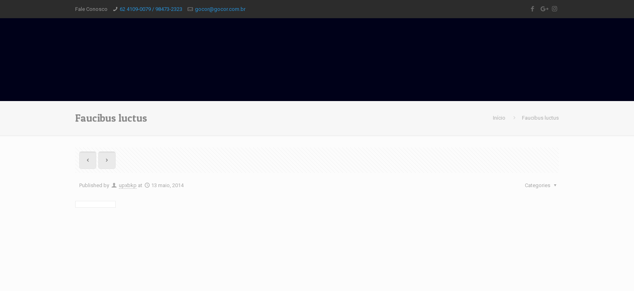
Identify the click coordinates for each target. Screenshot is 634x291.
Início (499, 118)
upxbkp (128, 185)
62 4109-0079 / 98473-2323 (151, 9)
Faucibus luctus (540, 118)
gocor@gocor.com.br (220, 9)
